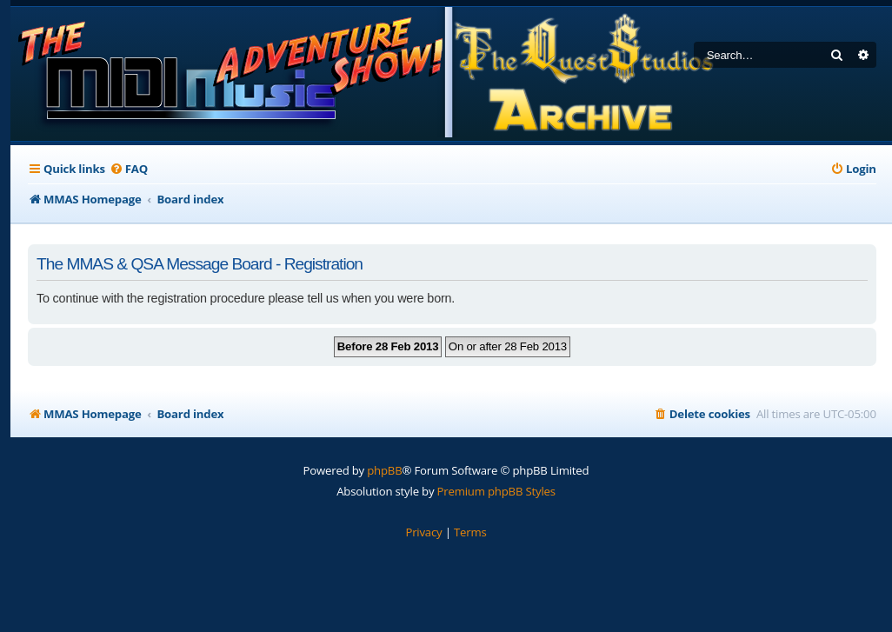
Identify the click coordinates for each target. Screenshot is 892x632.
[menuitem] (129, 169)
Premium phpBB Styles (496, 491)
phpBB (384, 470)
